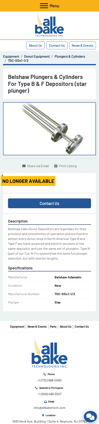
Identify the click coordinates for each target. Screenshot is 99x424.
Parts (53, 326)
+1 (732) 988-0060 (49, 380)
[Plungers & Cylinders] (70, 56)
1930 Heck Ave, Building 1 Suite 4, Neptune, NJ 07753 (49, 421)
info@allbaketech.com (49, 407)
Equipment (17, 326)
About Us (35, 45)
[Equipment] (11, 56)
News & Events (82, 45)
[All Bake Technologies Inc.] (49, 353)
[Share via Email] (36, 166)
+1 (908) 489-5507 (50, 394)
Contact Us (57, 45)
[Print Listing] (65, 166)
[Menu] (44, 5)
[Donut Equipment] (37, 56)
